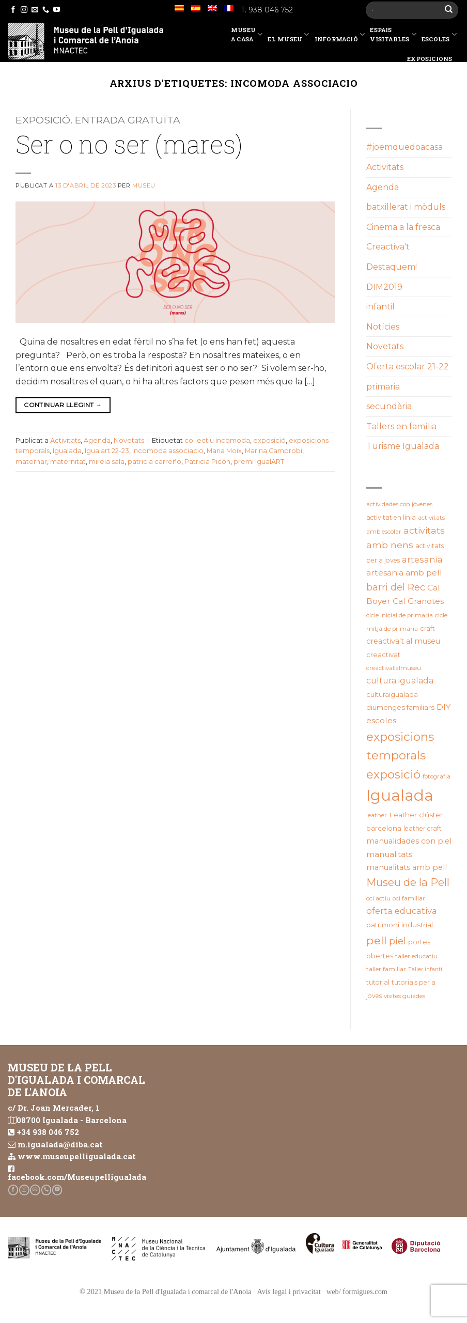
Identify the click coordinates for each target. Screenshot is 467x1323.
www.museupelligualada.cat (77, 1156)
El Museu (288, 36)
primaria (383, 387)
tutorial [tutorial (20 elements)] (378, 982)
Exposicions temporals (433, 63)
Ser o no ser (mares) (129, 144)
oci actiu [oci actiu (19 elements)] (378, 898)
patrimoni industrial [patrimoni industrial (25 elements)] (399, 925)
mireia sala (106, 461)
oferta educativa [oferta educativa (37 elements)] (401, 911)
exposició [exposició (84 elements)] (393, 774)
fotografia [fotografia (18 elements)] (436, 776)
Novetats (129, 440)
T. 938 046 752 (267, 9)
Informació (340, 36)
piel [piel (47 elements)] (397, 941)
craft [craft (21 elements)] (427, 628)
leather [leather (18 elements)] (376, 815)
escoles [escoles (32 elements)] (381, 720)
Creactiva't (388, 247)
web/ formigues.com (356, 1291)
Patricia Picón (207, 461)
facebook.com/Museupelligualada (77, 1177)
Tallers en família (401, 426)
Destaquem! (391, 267)
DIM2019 (384, 287)
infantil (380, 307)
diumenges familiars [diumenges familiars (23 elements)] (400, 707)
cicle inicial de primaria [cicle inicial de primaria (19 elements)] (399, 615)
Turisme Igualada (402, 446)
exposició (269, 440)
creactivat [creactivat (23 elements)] (383, 654)
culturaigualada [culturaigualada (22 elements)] (392, 694)
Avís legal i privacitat (289, 1291)
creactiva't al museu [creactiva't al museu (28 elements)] (403, 641)
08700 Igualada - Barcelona (72, 1120)
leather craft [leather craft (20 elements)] (422, 828)
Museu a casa (247, 34)
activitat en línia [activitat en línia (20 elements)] (391, 517)
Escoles (439, 36)
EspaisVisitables (393, 34)
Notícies (382, 327)
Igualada (67, 451)
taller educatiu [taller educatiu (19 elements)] (416, 956)
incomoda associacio (168, 451)
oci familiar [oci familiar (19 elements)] (409, 898)
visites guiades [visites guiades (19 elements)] (404, 996)
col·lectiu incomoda (217, 440)
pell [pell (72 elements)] (376, 940)
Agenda (97, 440)
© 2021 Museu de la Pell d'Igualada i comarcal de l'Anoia (166, 1291)
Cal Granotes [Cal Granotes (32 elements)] (418, 601)
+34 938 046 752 (48, 1132)
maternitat (68, 461)
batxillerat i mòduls (405, 207)
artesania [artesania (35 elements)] (422, 559)
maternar (31, 461)
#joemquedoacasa (404, 147)
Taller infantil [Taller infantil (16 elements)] (426, 969)
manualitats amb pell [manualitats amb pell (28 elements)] (406, 867)
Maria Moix (224, 451)
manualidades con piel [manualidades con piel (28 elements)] (409, 841)
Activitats (65, 440)
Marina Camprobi (273, 451)
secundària (389, 406)
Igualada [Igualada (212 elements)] (399, 795)
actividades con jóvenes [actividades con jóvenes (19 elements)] (399, 504)
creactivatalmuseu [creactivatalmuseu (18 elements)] (393, 668)
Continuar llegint (63, 405)
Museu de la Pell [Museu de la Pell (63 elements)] (407, 882)
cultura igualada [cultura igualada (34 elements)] (399, 681)
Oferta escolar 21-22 (407, 366)
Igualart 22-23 (107, 451)
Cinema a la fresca (403, 227)
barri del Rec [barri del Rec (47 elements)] (395, 587)
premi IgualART (259, 461)
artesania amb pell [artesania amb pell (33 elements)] (404, 573)
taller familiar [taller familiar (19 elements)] (386, 969)
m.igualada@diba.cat (60, 1144)
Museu (143, 185)
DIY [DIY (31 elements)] (443, 707)
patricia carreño (154, 461)
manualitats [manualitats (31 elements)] (389, 854)
